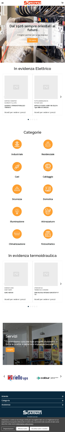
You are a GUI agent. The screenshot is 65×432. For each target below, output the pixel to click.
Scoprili (10, 350)
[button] (17, 148)
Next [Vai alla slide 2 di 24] (61, 376)
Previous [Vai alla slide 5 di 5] (4, 97)
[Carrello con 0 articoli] (62, 2)
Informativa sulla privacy (24, 424)
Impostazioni (8, 428)
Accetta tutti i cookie (39, 428)
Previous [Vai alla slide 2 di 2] (2, 32)
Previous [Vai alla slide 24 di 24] (4, 376)
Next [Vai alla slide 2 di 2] (63, 32)
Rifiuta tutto (22, 428)
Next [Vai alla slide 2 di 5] (61, 97)
